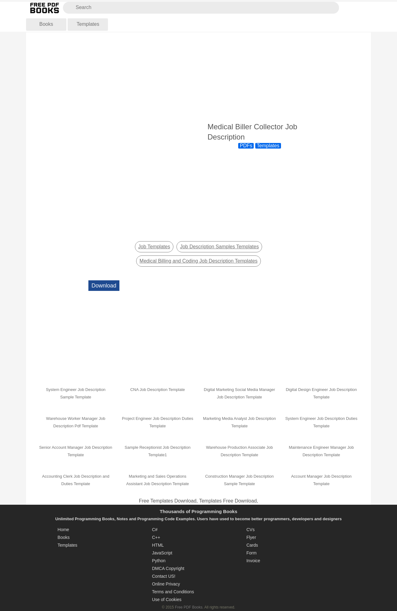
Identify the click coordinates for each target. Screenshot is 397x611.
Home (63, 529)
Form (251, 552)
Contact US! (163, 576)
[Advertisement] (198, 77)
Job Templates (154, 246)
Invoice (253, 560)
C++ (156, 537)
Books (46, 24)
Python (159, 560)
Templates (88, 24)
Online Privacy (166, 583)
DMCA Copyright (168, 568)
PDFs (246, 145)
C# (155, 529)
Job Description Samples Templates (219, 246)
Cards (252, 545)
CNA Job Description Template (157, 389)
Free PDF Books (189, 607)
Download (103, 286)
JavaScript (162, 552)
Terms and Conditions (173, 591)
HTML (158, 545)
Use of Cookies (166, 599)
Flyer (251, 537)
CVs (250, 529)
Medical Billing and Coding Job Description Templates (198, 261)
